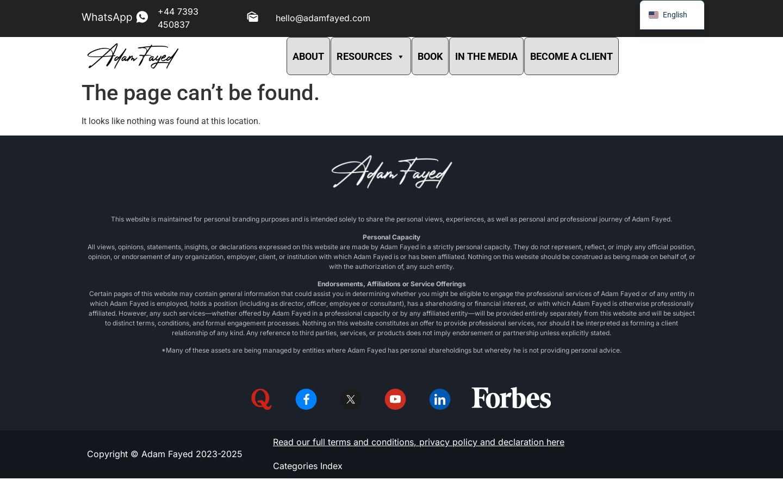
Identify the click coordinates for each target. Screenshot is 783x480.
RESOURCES (371, 56)
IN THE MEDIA (486, 56)
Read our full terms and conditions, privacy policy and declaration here (418, 443)
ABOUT (308, 56)
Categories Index (308, 467)
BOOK (430, 56)
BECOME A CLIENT (571, 56)
